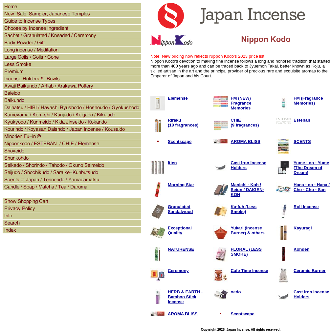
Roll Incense (306, 206)
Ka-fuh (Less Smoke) (244, 209)
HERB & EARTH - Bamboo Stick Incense (185, 296)
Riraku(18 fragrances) (183, 123)
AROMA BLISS (246, 141)
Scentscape (179, 141)
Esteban (302, 120)
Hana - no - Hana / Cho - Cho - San (312, 187)
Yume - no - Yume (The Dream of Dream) (311, 167)
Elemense (178, 98)
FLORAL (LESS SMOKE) (246, 252)
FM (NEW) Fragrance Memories (241, 103)
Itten (172, 162)
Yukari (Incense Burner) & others (248, 230)
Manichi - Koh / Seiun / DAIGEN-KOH (247, 189)
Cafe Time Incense (249, 270)
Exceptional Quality (180, 230)
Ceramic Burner (310, 270)
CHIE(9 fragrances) (245, 123)
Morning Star (181, 184)
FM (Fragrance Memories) (308, 101)
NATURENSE (181, 249)
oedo (236, 291)
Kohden (301, 249)
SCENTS (302, 141)
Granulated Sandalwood (180, 209)
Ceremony (178, 270)
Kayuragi (303, 228)
